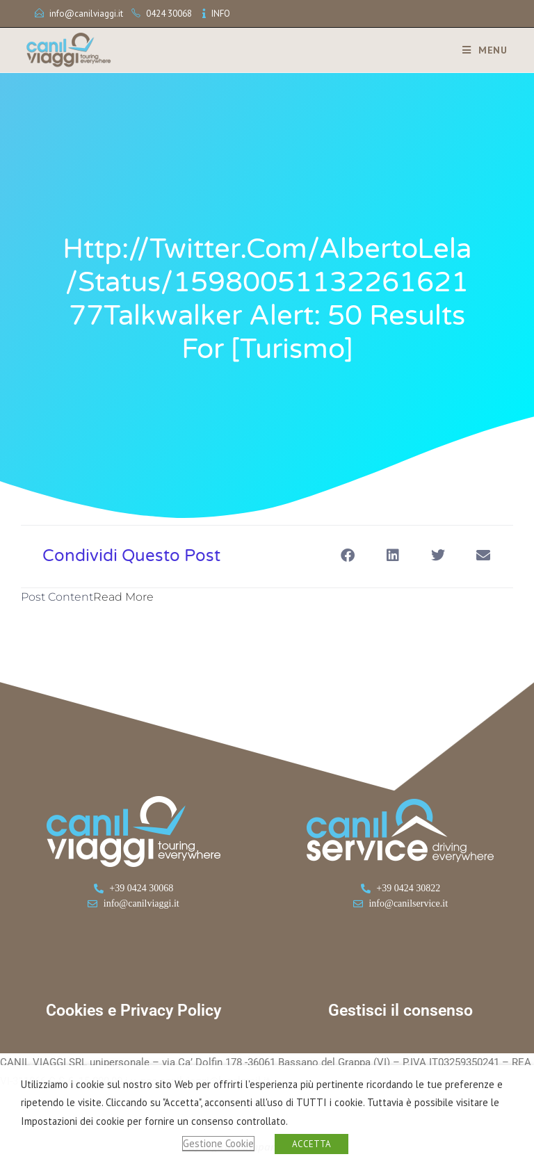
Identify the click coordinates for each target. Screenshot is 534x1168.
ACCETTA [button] (311, 1144)
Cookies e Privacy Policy (133, 1010)
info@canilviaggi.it (86, 13)
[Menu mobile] (480, 50)
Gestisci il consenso (400, 1010)
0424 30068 (169, 13)
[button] (347, 555)
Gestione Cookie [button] (218, 1143)
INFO (220, 13)
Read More (123, 596)
